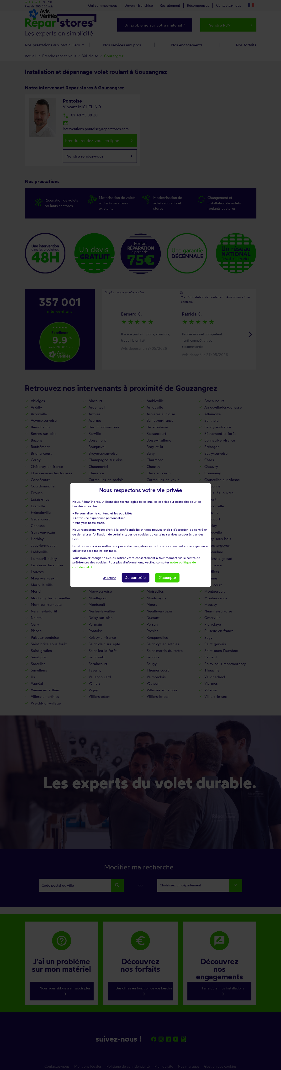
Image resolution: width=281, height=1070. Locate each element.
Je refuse (109, 578)
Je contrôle (135, 578)
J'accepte (167, 578)
